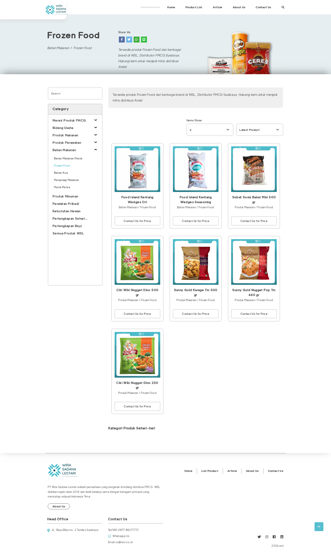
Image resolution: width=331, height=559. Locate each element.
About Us (239, 7)
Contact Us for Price (137, 221)
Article (217, 7)
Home (171, 7)
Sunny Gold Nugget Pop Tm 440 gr (253, 292)
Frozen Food (82, 48)
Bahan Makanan (58, 48)
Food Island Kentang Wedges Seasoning (196, 199)
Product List (194, 7)
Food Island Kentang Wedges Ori (137, 199)
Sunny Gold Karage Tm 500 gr (195, 292)
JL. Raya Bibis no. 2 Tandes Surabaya (72, 530)
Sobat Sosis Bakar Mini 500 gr (254, 199)
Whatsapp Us (118, 536)
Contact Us (263, 7)
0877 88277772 (123, 530)
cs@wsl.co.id (120, 542)
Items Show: (195, 120)
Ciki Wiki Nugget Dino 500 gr (137, 292)
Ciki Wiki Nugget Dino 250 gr (137, 385)
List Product (209, 471)
